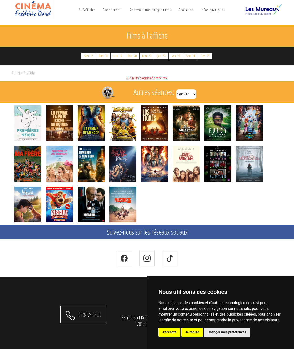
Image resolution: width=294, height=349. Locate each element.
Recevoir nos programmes (150, 9)
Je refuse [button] (192, 332)
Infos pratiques (213, 9)
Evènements (112, 9)
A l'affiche (87, 9)
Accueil (16, 72)
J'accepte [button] (169, 332)
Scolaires (185, 9)
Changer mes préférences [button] (227, 332)
